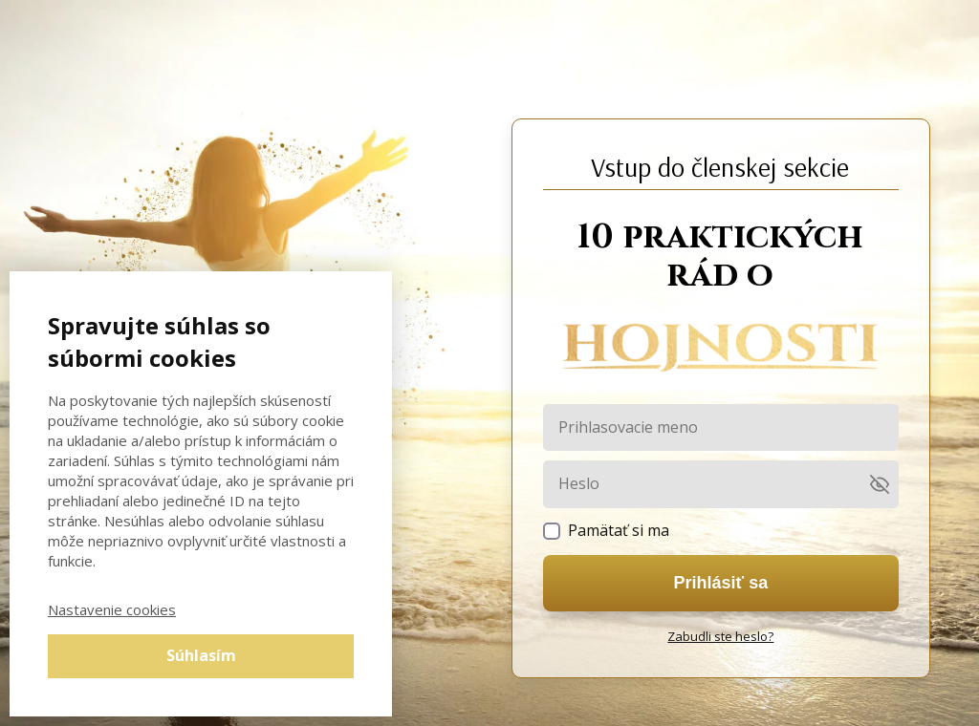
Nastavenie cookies (112, 609)
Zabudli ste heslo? (720, 636)
